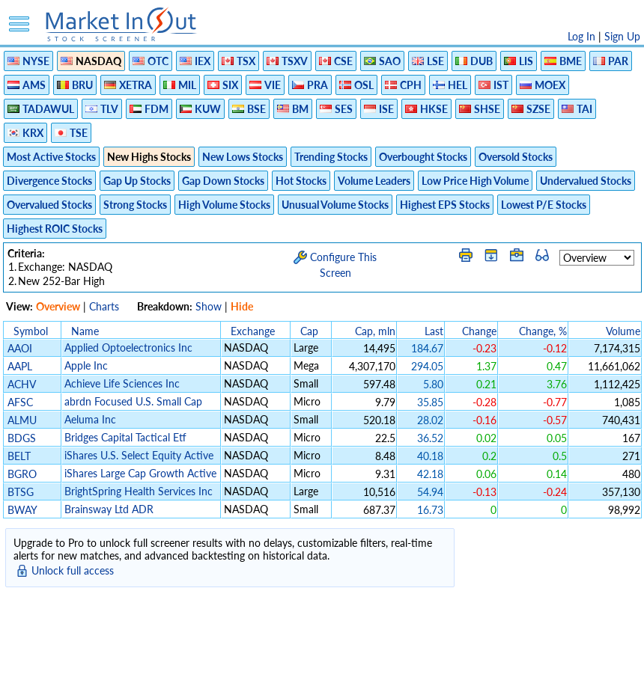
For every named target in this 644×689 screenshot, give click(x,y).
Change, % (543, 331)
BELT (19, 456)
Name (85, 331)
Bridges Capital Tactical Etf (125, 437)
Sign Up (622, 36)
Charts (104, 306)
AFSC (20, 402)
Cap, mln (375, 331)
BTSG (20, 492)
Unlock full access (72, 570)
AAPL (19, 366)
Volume (623, 331)
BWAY (22, 509)
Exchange (253, 331)
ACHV (21, 384)
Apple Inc (86, 365)
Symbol (30, 331)
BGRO (22, 474)
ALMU (22, 420)
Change (479, 331)
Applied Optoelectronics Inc (128, 347)
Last (434, 331)
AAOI (19, 348)
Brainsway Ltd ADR (109, 509)
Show (208, 306)
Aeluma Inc (90, 419)
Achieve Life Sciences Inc (122, 383)
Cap (309, 331)
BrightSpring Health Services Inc (138, 491)
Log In (581, 36)
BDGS (21, 438)
